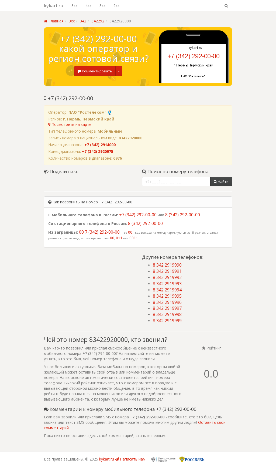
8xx (102, 5)
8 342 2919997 (167, 308)
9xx (116, 5)
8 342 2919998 (167, 314)
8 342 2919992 (167, 277)
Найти (221, 181)
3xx (74, 5)
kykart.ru (53, 5)
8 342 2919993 (167, 284)
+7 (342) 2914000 (100, 144)
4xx (88, 5)
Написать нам (130, 459)
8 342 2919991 (167, 271)
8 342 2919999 (167, 321)
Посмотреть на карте (69, 124)
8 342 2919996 (167, 302)
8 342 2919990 (167, 265)
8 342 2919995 (167, 296)
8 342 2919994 (167, 290)
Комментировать (95, 71)
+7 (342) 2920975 (97, 151)
